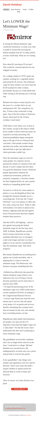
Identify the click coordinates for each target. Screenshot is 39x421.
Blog (18, 12)
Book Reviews (15, 9)
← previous (16, 389)
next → (24, 389)
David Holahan (12, 4)
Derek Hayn (28, 415)
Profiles (31, 9)
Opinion (6, 9)
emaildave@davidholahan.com (15, 408)
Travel (24, 9)
